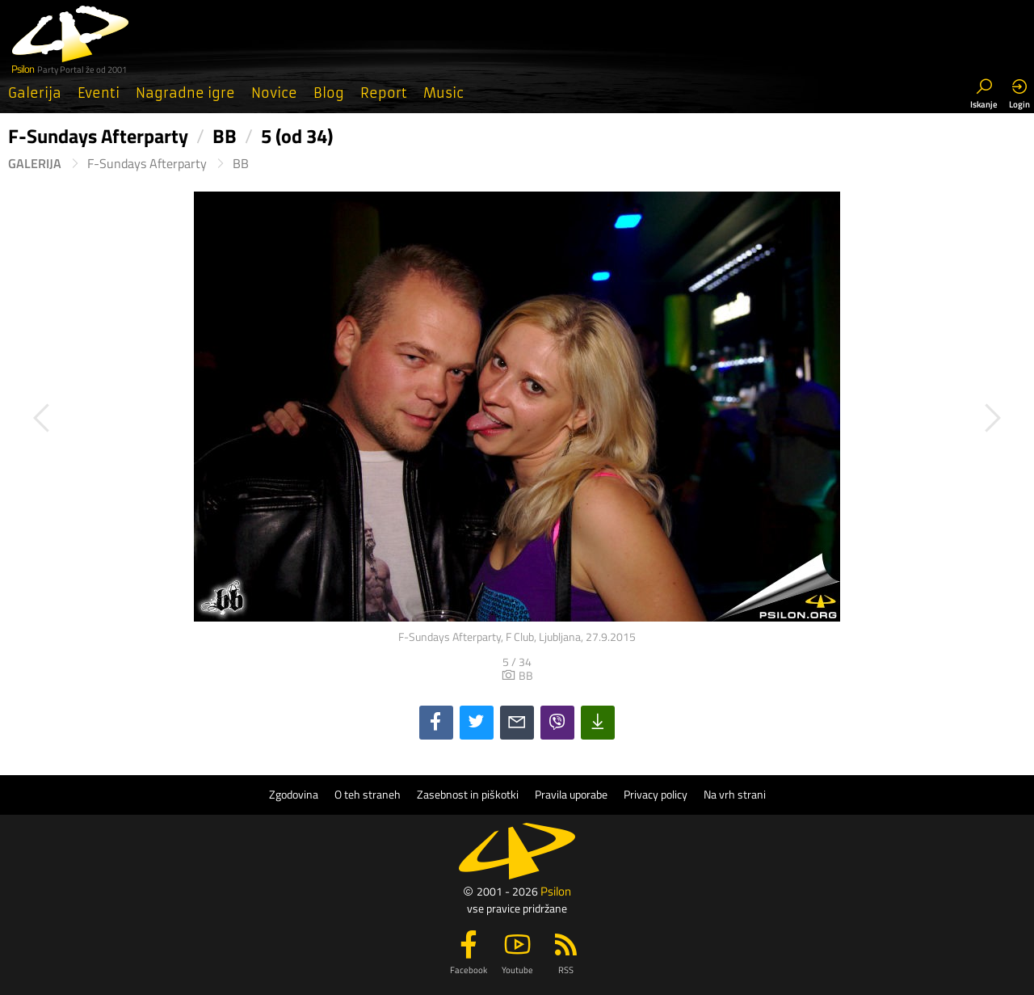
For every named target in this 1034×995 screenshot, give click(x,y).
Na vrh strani (735, 794)
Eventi (99, 93)
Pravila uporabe (571, 794)
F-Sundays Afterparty (147, 163)
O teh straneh (367, 794)
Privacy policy (655, 794)
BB (241, 163)
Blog (328, 93)
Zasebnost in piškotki (468, 794)
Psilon (555, 891)
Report (383, 93)
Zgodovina (293, 794)
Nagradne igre (185, 93)
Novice (274, 93)
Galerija (34, 93)
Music (443, 93)
